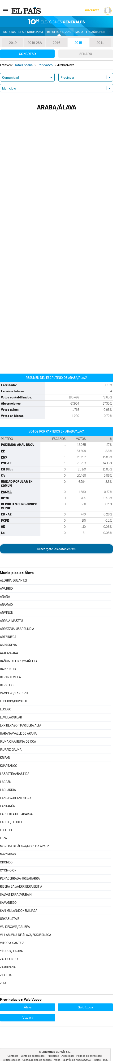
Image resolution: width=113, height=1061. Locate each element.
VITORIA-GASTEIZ (12, 943)
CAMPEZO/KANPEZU (14, 693)
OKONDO (6, 862)
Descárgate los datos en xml (56, 549)
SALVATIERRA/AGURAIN (16, 894)
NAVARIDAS (8, 854)
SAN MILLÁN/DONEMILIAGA (18, 910)
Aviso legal (67, 1055)
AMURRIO (6, 588)
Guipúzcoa (85, 1007)
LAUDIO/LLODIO (11, 822)
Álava (27, 1007)
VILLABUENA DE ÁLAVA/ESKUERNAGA (25, 935)
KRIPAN (5, 757)
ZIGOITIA (6, 975)
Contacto (13, 1055)
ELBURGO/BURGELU (13, 701)
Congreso (27, 54)
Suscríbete (91, 10)
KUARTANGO (8, 766)
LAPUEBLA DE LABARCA (16, 814)
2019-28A (34, 43)
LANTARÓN (7, 806)
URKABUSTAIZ (9, 919)
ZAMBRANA (8, 967)
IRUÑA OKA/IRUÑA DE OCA (18, 741)
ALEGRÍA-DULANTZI (13, 580)
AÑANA (5, 596)
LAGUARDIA (8, 790)
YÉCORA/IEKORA (11, 951)
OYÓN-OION (8, 870)
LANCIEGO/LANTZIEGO (15, 798)
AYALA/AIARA (9, 653)
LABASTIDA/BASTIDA (14, 774)
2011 (100, 43)
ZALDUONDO (9, 959)
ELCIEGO (5, 709)
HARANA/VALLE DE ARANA (18, 733)
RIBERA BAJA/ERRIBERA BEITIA (21, 886)
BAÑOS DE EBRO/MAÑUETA (18, 661)
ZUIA (3, 983)
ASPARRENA (8, 645)
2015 (78, 43)
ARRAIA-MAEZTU (11, 621)
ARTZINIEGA (8, 637)
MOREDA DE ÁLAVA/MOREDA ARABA (24, 846)
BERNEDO (6, 685)
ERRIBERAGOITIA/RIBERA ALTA (20, 725)
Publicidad (53, 1055)
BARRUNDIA (8, 669)
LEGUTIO (6, 830)
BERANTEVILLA (10, 677)
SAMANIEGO (8, 902)
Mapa (79, 32)
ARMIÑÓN (6, 612)
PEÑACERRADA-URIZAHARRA (20, 878)
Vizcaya (27, 1017)
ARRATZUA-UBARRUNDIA (17, 629)
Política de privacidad (89, 1055)
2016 (56, 43)
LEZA (3, 838)
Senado (85, 54)
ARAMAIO (6, 604)
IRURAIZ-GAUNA (11, 749)
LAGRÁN (5, 782)
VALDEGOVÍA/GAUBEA (15, 927)
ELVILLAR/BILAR (11, 717)
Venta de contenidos (32, 1055)
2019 (13, 43)
